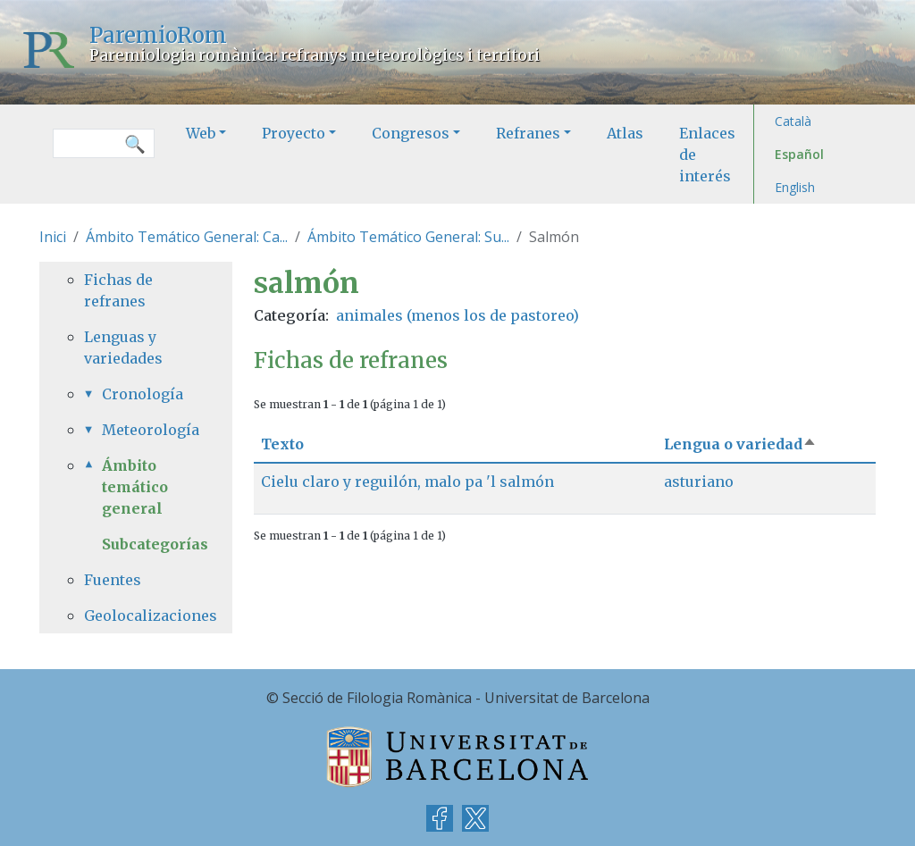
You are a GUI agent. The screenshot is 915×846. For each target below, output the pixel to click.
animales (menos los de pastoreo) (457, 315)
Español (799, 154)
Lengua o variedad (740, 444)
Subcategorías (155, 544)
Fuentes (112, 580)
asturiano (699, 481)
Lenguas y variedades (123, 347)
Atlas (625, 133)
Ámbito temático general (135, 487)
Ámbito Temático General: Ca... (187, 237)
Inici (52, 237)
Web (200, 133)
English (795, 187)
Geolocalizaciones (136, 615)
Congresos (410, 133)
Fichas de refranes (118, 290)
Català (793, 121)
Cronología (142, 394)
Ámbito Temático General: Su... (408, 237)
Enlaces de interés (707, 154)
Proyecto (293, 133)
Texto (282, 444)
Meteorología (145, 430)
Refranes (528, 133)
